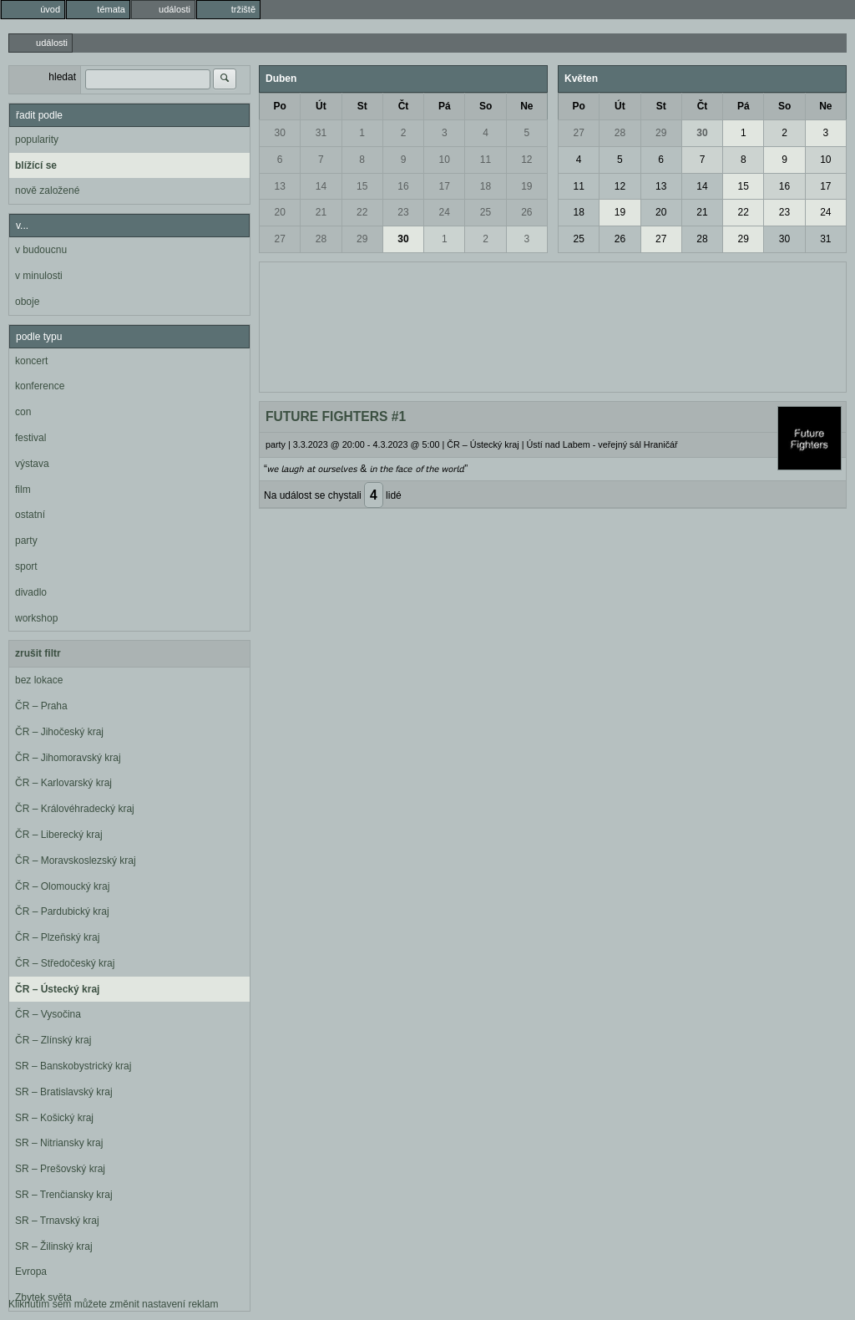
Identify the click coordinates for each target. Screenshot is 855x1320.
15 (362, 186)
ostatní (30, 514)
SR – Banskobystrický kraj (73, 1066)
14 (321, 186)
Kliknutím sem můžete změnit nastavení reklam (113, 1304)
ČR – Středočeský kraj (64, 963)
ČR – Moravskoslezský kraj (75, 860)
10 (444, 159)
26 (526, 212)
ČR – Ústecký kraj (57, 989)
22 (362, 212)
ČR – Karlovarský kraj (63, 783)
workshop (36, 618)
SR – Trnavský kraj (57, 1220)
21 (321, 212)
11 (485, 159)
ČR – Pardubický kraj (62, 911)
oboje (27, 301)
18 (485, 186)
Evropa (31, 1271)
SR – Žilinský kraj (54, 1246)
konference (39, 386)
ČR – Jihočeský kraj (59, 732)
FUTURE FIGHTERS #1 (336, 416)
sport (26, 566)
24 (444, 212)
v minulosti (39, 276)
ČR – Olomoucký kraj (62, 886)
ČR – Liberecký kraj (59, 834)
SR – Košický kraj (54, 1118)
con (23, 412)
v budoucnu (41, 250)
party (26, 540)
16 (402, 186)
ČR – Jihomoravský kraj (68, 758)
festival (30, 438)
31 (321, 133)
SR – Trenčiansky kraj (64, 1195)
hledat (62, 77)
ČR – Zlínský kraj (53, 1040)
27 (279, 239)
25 (485, 212)
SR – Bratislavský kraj (64, 1092)
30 (279, 133)
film (23, 489)
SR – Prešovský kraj (60, 1169)
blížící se (36, 165)
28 (321, 239)
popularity (36, 139)
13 (279, 186)
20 (279, 212)
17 (444, 186)
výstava (32, 464)
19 (526, 186)
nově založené (47, 190)
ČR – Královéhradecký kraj (74, 809)
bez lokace (39, 680)
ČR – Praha (41, 706)
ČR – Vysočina (48, 1014)
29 (362, 239)
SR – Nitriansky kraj (59, 1143)
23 (402, 212)
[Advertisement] (553, 325)
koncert (31, 361)
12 (526, 159)
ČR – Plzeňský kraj (57, 937)
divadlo (31, 592)
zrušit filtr (38, 653)
